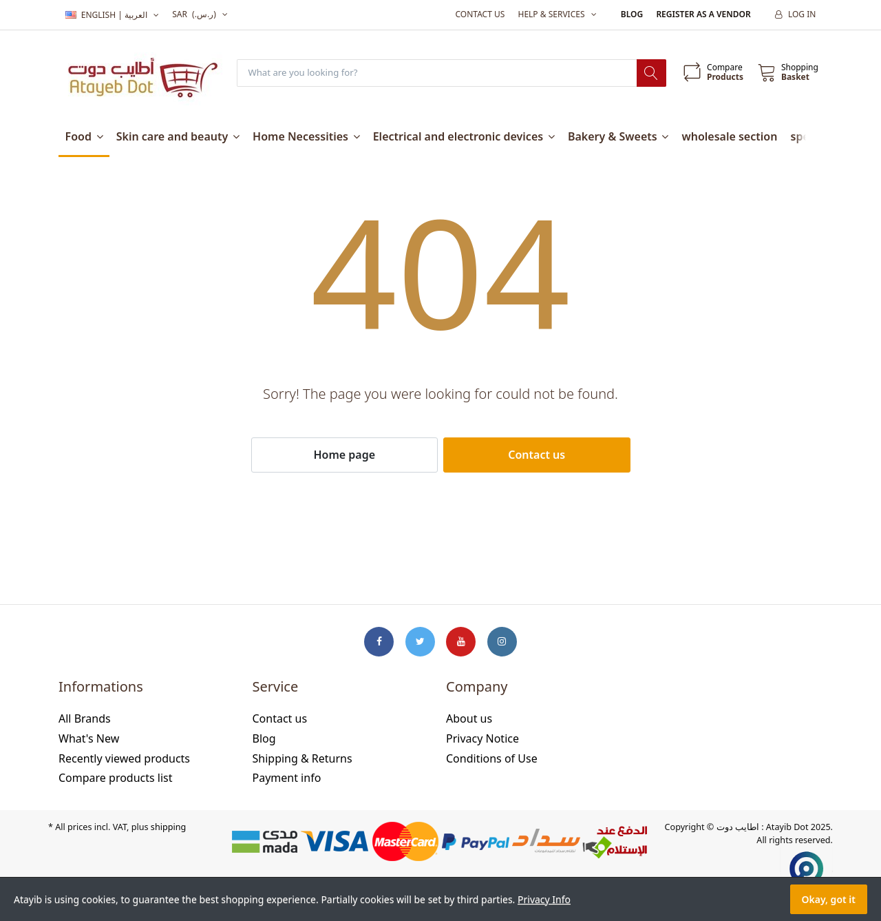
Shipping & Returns (302, 758)
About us (469, 719)
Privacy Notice (482, 739)
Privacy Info (544, 899)
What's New (89, 739)
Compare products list (116, 778)
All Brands (85, 719)
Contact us (480, 14)
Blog (632, 14)
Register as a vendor (703, 14)
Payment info (287, 778)
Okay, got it (829, 899)
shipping (168, 828)
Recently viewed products (124, 758)
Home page (344, 455)
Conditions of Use (492, 758)
